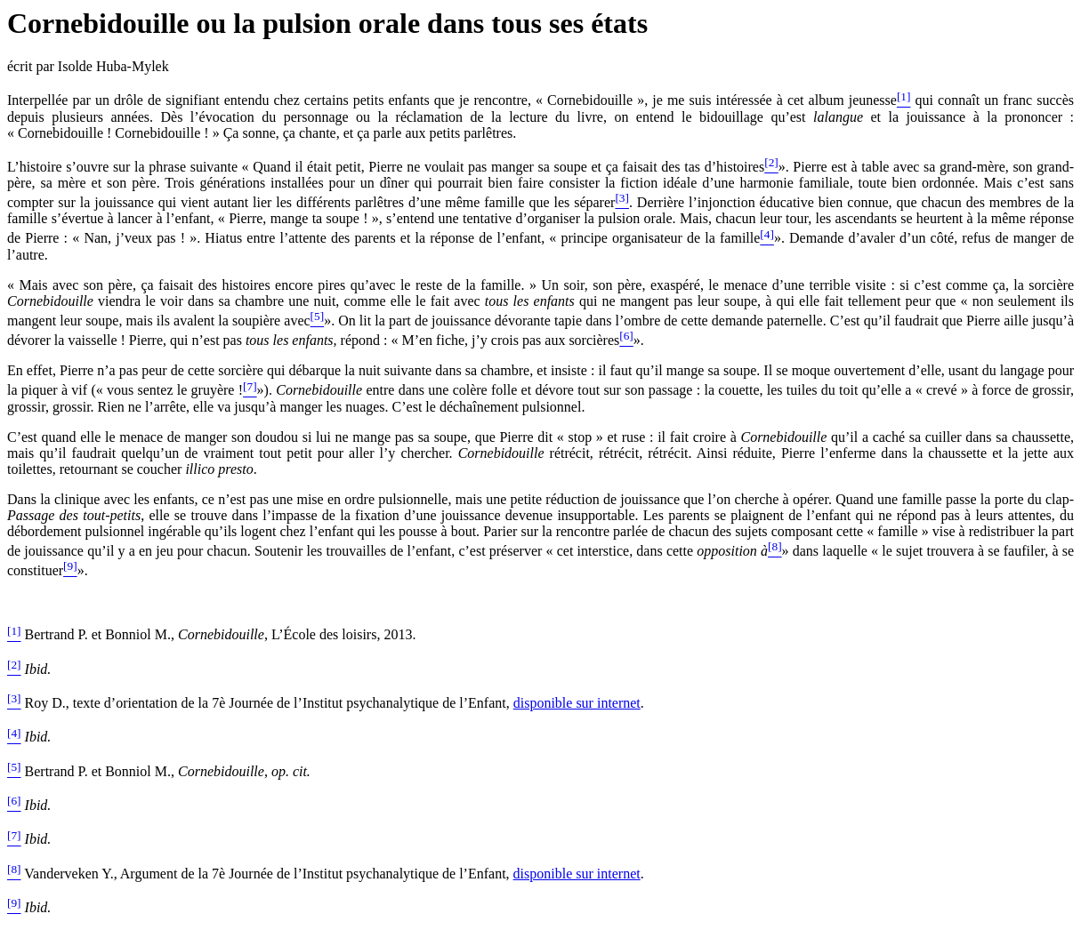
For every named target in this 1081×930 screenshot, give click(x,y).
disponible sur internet (577, 702)
